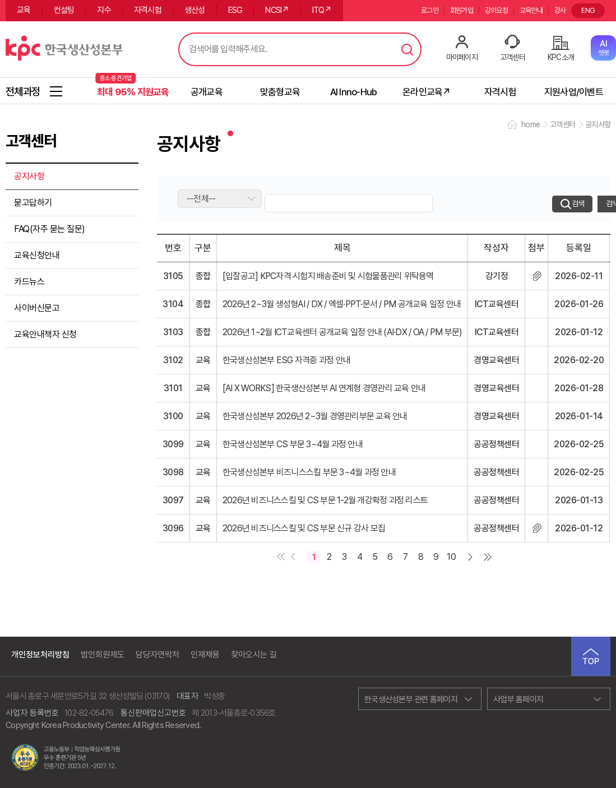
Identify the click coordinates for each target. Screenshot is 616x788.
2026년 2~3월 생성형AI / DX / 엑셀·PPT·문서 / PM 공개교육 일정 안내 (342, 304)
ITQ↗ (322, 10)
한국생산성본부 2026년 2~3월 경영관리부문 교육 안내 (315, 416)
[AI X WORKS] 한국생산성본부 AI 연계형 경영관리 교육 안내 (324, 388)
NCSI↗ (277, 10)
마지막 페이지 (489, 557)
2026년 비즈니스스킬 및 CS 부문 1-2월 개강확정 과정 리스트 (325, 500)
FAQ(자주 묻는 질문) (49, 229)
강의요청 (496, 10)
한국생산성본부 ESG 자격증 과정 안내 (286, 360)
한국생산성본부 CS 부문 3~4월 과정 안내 (293, 444)
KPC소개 (561, 57)
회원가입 (461, 10)
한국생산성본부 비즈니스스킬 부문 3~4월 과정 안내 (309, 472)
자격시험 (147, 10)
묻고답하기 (33, 202)
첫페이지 (278, 557)
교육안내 (531, 10)
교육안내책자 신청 (45, 334)
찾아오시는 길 (254, 655)
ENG (588, 10)
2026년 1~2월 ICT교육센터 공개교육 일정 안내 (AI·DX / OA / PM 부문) (342, 332)
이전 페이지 (292, 557)
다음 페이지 (472, 557)
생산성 (194, 10)
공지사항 (29, 176)
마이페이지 (462, 57)
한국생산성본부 (64, 47)
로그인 (429, 10)
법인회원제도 (102, 655)
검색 (407, 49)
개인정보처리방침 (40, 655)
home (530, 124)
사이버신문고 (36, 308)
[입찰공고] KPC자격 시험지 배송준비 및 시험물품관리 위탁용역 (328, 276)
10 (451, 556)
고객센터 (512, 57)
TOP (590, 656)
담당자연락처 (157, 655)
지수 (104, 10)
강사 (560, 10)
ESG (235, 10)
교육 (24, 10)
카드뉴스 (29, 281)
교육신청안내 (36, 255)
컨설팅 (64, 10)
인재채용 (205, 655)
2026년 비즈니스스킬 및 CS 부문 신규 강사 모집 (304, 528)
